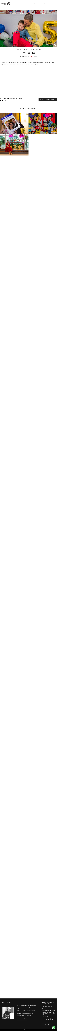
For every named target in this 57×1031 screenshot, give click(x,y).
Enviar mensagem (48, 1013)
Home (27, 4)
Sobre (36, 4)
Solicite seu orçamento (47, 946)
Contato (47, 4)
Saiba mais (22, 1023)
